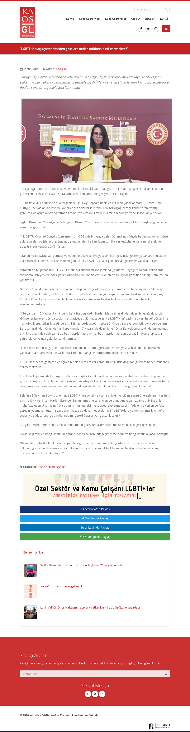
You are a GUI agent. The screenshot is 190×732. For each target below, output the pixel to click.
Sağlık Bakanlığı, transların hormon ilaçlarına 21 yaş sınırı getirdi (82, 565)
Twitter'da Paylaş (95, 518)
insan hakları (46, 467)
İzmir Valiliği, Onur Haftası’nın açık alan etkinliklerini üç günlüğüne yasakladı (90, 607)
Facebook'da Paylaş (95, 509)
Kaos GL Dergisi (115, 19)
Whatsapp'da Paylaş (95, 537)
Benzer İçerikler (33, 552)
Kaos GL (61, 69)
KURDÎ (164, 19)
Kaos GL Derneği (89, 19)
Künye (70, 19)
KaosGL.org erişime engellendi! (61, 586)
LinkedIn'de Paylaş (95, 527)
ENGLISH (150, 19)
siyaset (61, 467)
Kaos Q (135, 19)
